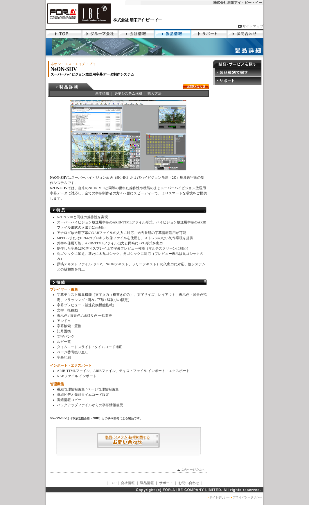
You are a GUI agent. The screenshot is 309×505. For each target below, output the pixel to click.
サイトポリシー (218, 497)
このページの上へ (190, 469)
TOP (113, 483)
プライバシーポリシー (246, 497)
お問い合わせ (188, 483)
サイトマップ (250, 26)
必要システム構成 (128, 94)
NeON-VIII (65, 217)
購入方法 (154, 94)
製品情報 (147, 483)
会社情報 (128, 483)
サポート (166, 483)
